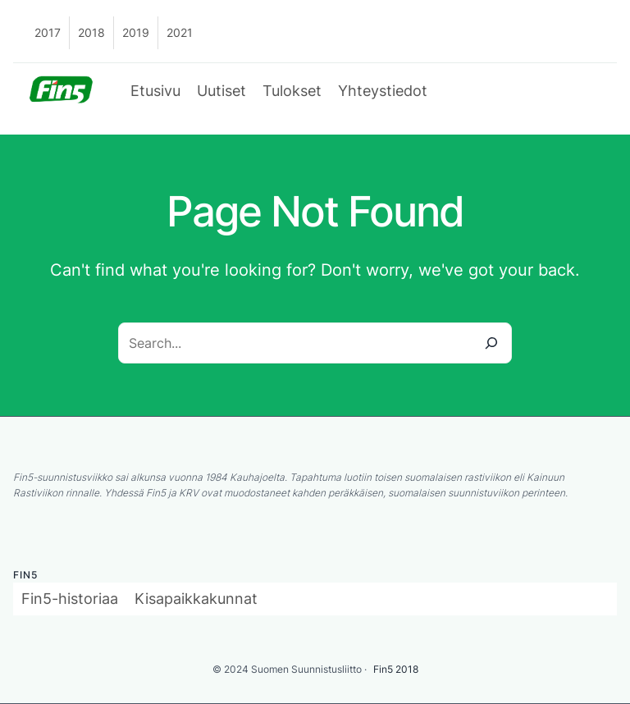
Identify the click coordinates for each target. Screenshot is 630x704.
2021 (180, 32)
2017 (47, 32)
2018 (91, 32)
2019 (135, 32)
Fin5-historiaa (69, 598)
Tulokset (292, 90)
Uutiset (221, 90)
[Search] (491, 343)
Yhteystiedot (382, 90)
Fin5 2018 (395, 669)
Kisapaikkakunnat (196, 598)
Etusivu (155, 90)
